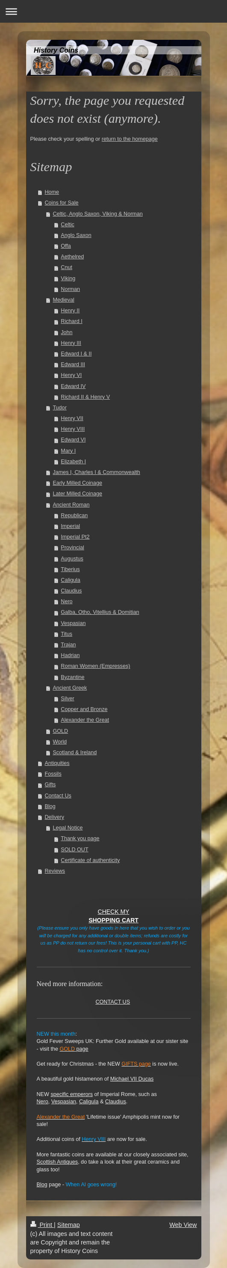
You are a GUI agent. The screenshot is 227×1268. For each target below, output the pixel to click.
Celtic (67, 225)
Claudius (71, 591)
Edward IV (73, 386)
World (60, 742)
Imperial (70, 526)
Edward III (73, 364)
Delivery (55, 817)
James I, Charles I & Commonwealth (96, 472)
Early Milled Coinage (77, 483)
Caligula (70, 580)
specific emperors (71, 1094)
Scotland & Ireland (75, 752)
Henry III (71, 343)
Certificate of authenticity (90, 860)
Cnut (66, 267)
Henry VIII (73, 429)
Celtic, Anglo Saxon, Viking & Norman (97, 214)
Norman (70, 289)
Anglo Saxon (76, 235)
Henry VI (71, 375)
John (66, 332)
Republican (74, 515)
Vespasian (73, 623)
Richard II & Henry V (85, 397)
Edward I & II (76, 354)
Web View (183, 1224)
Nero (66, 601)
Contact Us (58, 796)
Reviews (55, 871)
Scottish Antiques (57, 1162)
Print (42, 1224)
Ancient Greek (70, 688)
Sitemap (68, 1224)
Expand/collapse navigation (113, 11)
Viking (68, 278)
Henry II (70, 311)
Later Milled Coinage (77, 494)
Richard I (71, 321)
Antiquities (57, 763)
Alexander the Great (85, 720)
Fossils (53, 774)
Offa (66, 246)
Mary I (68, 451)
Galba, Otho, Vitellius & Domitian (100, 612)
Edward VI (73, 440)
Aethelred (72, 257)
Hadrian (70, 655)
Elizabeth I (73, 462)
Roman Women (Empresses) (95, 666)
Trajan (68, 645)
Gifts (50, 785)
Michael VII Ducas (132, 1079)
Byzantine (72, 677)
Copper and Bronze (84, 709)
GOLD (60, 731)
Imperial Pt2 (75, 537)
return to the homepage (130, 139)
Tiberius (70, 569)
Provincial (72, 548)
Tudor (59, 408)
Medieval (63, 300)
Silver (67, 699)
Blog (50, 806)
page (73, 1049)
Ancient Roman (71, 505)
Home (52, 192)
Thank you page (80, 838)
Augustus (72, 559)
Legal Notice (68, 828)
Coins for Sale (62, 203)
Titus (66, 634)
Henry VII (72, 418)
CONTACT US (112, 1002)
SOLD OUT (74, 850)
